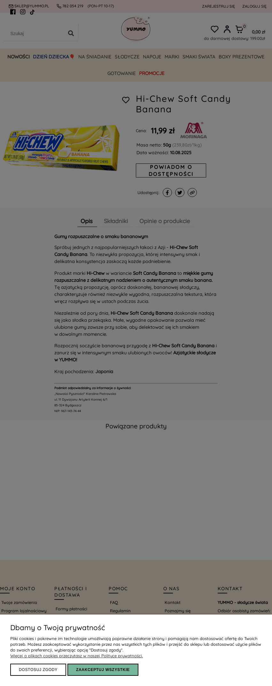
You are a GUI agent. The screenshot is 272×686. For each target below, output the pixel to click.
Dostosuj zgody (38, 669)
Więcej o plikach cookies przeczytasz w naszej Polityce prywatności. (76, 655)
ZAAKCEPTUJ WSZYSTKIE (103, 669)
